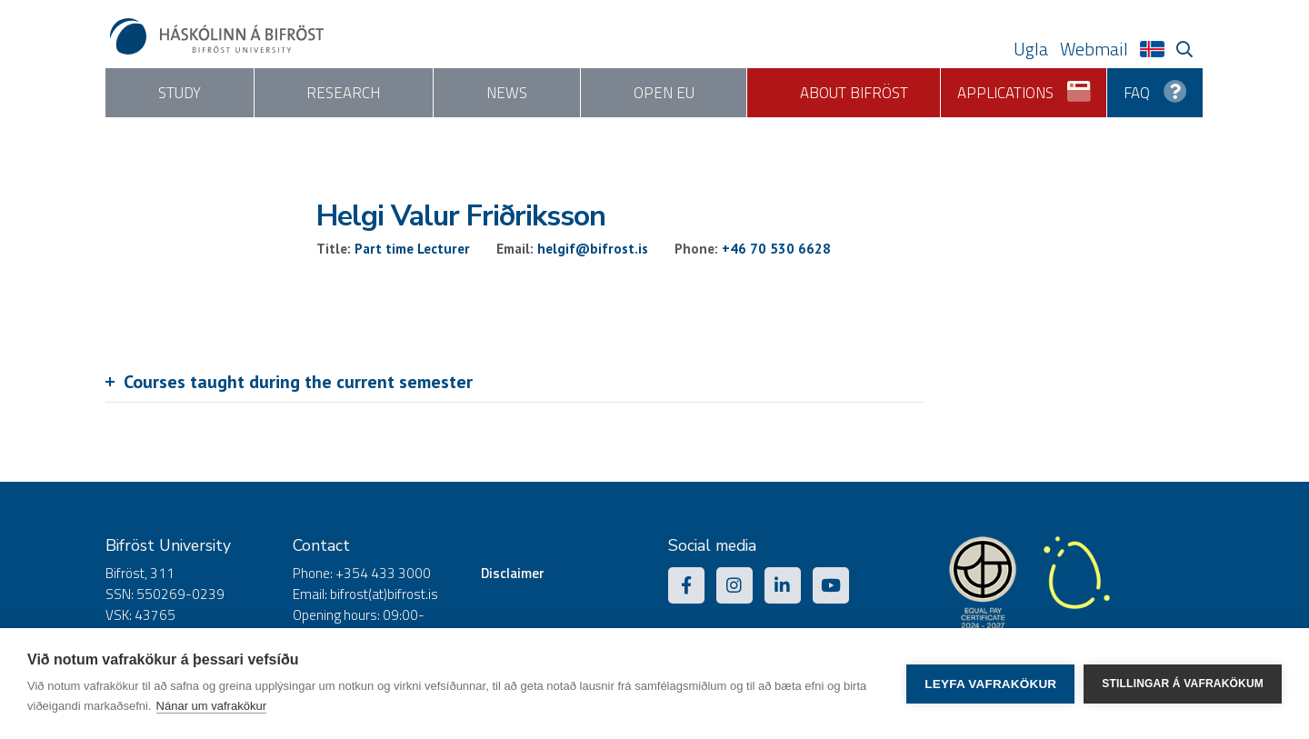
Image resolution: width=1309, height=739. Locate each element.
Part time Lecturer (412, 248)
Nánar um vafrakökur (211, 706)
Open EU (664, 93)
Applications (1024, 86)
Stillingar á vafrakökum (1183, 683)
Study (179, 93)
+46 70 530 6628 (776, 248)
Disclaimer (513, 573)
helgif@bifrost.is (592, 248)
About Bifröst (854, 93)
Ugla (1031, 49)
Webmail (1094, 49)
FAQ (1155, 86)
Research (343, 93)
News (506, 93)
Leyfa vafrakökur (990, 684)
